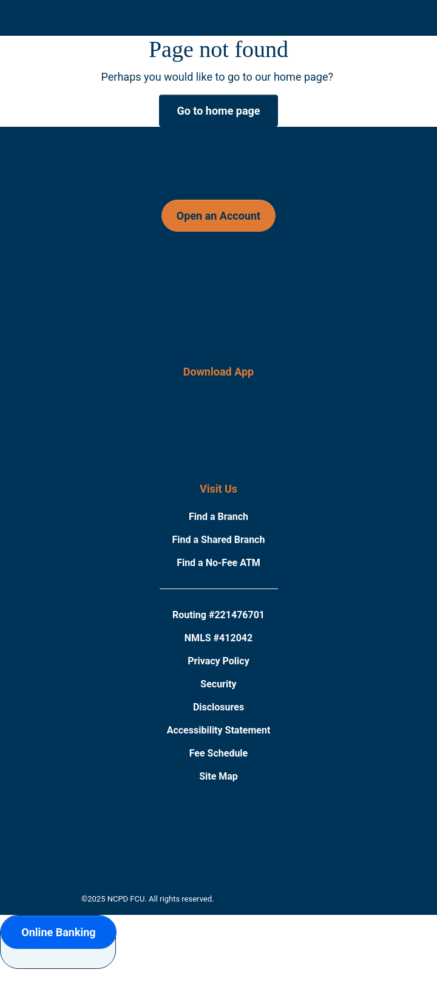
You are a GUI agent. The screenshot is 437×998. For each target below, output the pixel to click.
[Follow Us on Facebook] (149, 276)
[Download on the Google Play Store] (250, 422)
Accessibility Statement (219, 730)
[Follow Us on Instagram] (217, 276)
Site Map (218, 776)
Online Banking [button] (58, 932)
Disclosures (218, 707)
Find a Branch (218, 516)
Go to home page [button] (218, 110)
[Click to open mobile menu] (40, 29)
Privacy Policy (218, 661)
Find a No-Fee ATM (218, 562)
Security (218, 684)
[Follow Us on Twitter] (284, 276)
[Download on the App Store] (188, 422)
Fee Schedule (218, 753)
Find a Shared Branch (218, 539)
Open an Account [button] (218, 215)
